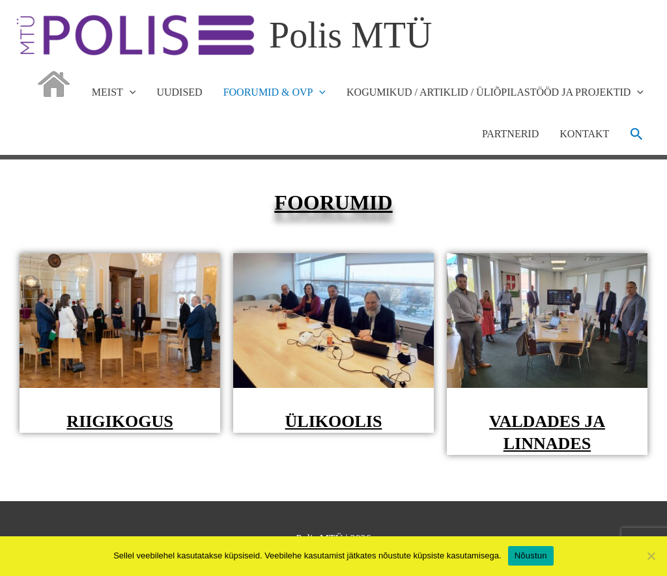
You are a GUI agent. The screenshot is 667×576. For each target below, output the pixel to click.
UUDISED (179, 92)
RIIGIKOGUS (119, 421)
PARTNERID (510, 133)
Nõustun (531, 555)
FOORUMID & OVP (274, 92)
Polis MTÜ (351, 35)
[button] (637, 134)
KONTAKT (584, 133)
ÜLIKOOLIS (333, 421)
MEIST (114, 92)
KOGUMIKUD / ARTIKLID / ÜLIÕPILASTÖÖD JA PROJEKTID (495, 92)
